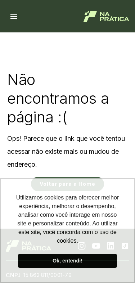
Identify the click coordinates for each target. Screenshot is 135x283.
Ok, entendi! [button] (67, 261)
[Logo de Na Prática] (106, 16)
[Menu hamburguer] (14, 16)
